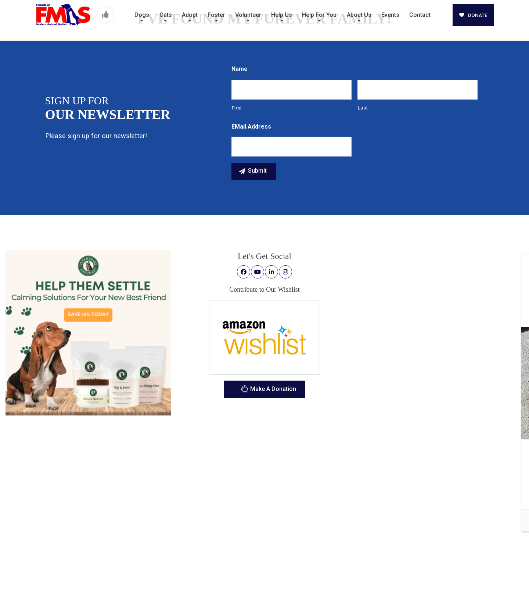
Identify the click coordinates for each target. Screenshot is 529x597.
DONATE (473, 15)
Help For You (319, 14)
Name (239, 68)
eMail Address (251, 126)
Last (363, 108)
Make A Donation (268, 390)
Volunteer (248, 14)
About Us (359, 14)
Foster (216, 14)
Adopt (190, 14)
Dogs (141, 14)
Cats (165, 14)
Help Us (281, 14)
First (237, 108)
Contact (420, 14)
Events (390, 14)
